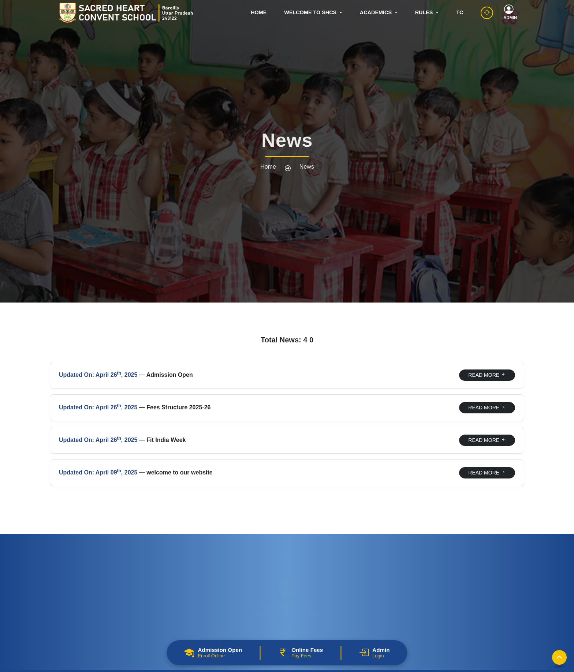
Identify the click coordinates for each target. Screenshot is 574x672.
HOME (258, 12)
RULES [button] (425, 12)
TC (459, 12)
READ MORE (487, 375)
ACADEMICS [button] (376, 12)
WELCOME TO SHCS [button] (311, 12)
